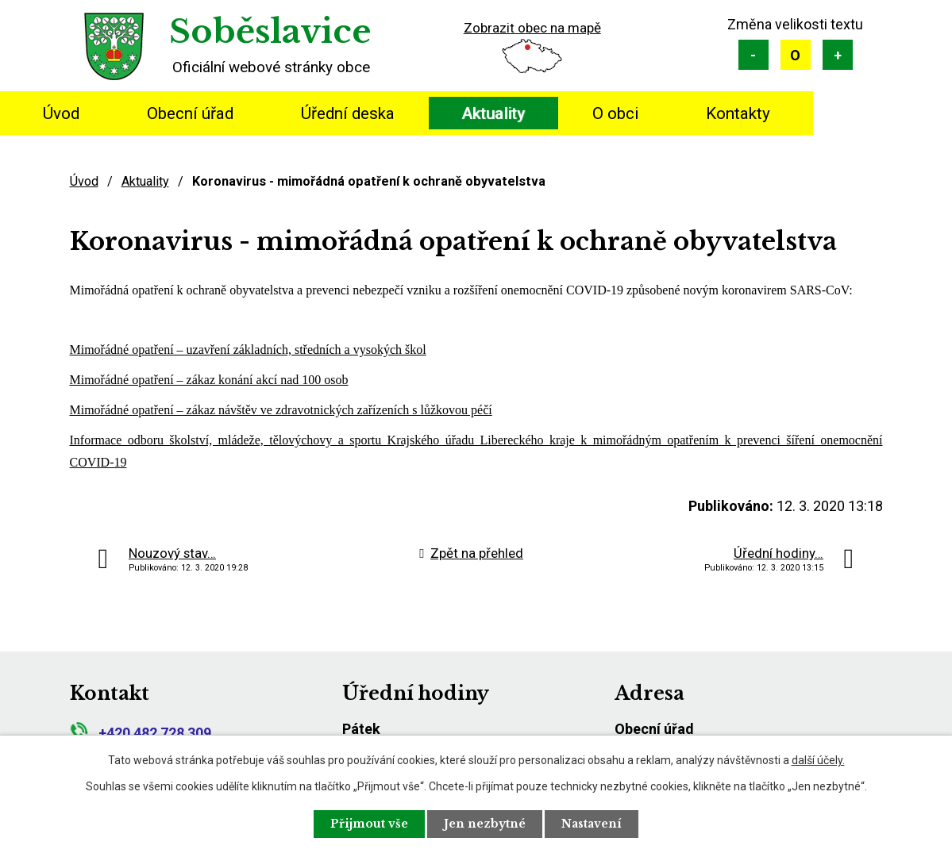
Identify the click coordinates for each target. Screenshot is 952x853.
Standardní (795, 55)
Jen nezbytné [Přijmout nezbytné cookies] (485, 823)
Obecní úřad (190, 113)
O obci (615, 113)
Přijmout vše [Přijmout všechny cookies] (369, 823)
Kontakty (738, 113)
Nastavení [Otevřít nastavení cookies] (591, 823)
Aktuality (493, 113)
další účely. (818, 760)
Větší (838, 55)
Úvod (61, 113)
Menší (753, 55)
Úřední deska (348, 113)
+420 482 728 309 (140, 732)
